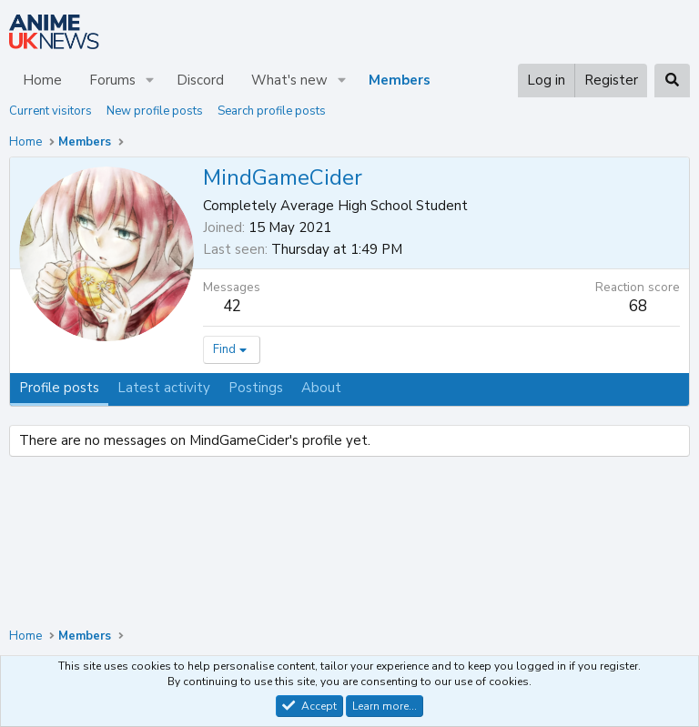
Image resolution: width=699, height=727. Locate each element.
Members (400, 80)
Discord (200, 80)
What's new (289, 80)
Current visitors (50, 111)
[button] (150, 80)
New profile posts (154, 111)
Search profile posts (272, 111)
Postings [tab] (255, 388)
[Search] (672, 80)
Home (42, 80)
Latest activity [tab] (163, 388)
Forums (112, 80)
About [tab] (321, 388)
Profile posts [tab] (59, 388)
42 (232, 306)
